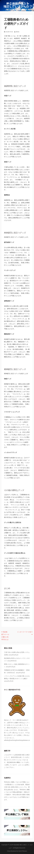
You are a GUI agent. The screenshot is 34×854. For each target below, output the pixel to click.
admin (17, 32)
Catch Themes (22, 851)
